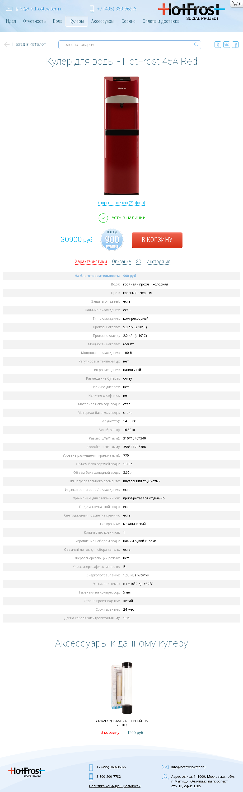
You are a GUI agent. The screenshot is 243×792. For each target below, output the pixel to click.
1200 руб (135, 732)
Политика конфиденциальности (114, 786)
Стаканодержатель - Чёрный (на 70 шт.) (122, 723)
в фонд (112, 232)
